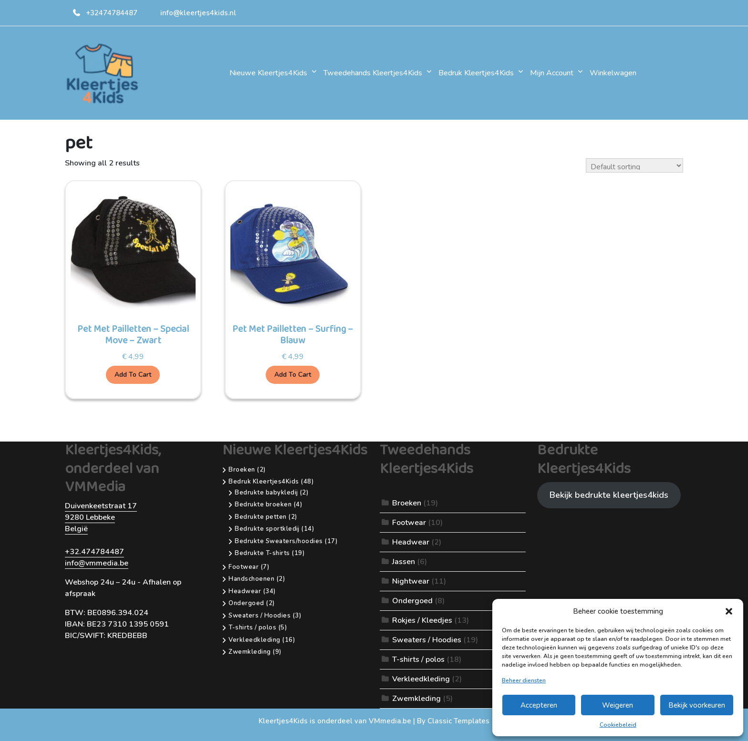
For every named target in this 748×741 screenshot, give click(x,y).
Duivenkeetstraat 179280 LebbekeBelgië (101, 517)
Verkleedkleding (421, 679)
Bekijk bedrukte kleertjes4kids (609, 495)
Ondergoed (412, 601)
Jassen (403, 561)
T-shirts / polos (418, 659)
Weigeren (617, 705)
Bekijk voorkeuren (696, 705)
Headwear (410, 542)
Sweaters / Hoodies (426, 640)
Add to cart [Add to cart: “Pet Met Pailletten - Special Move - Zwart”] (132, 374)
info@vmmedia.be (96, 563)
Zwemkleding (416, 698)
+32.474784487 (94, 551)
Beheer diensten (524, 680)
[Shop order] (634, 165)
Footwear (409, 522)
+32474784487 (104, 13)
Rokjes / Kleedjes (422, 620)
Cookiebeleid (618, 725)
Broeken (406, 503)
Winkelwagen (613, 73)
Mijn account (551, 73)
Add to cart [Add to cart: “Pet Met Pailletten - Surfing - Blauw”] (292, 374)
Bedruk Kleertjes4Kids (476, 73)
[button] (729, 611)
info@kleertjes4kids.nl (198, 13)
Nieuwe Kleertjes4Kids (268, 73)
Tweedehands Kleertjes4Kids (372, 73)
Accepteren (538, 705)
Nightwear (410, 581)
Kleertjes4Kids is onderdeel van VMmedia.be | (338, 721)
